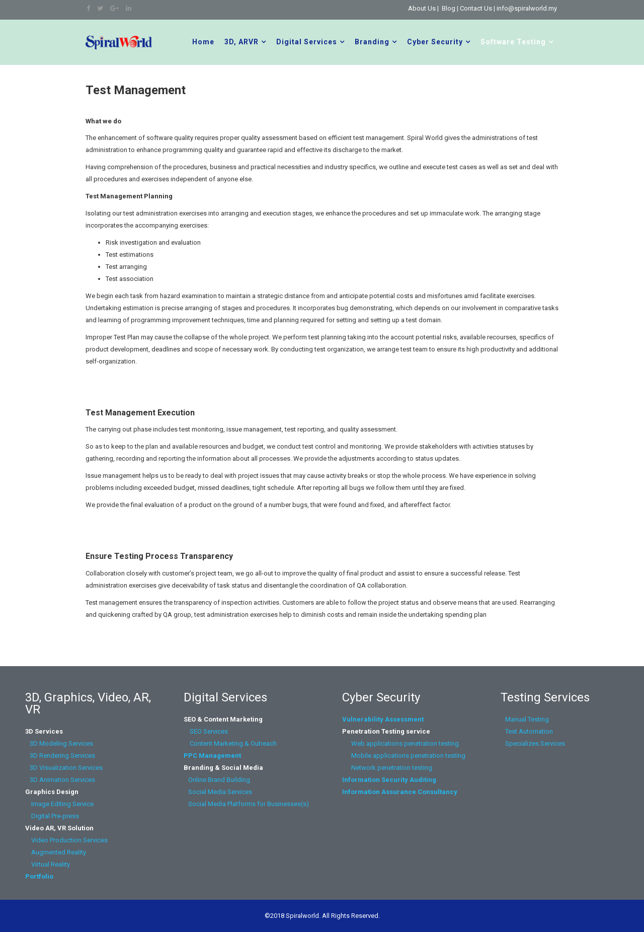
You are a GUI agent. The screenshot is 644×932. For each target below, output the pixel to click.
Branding (372, 42)
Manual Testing (526, 719)
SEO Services (209, 731)
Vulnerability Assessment (383, 719)
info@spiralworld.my (527, 8)
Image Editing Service (59, 804)
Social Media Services (220, 792)
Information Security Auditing (389, 779)
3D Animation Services (62, 779)
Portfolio (39, 876)
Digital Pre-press (52, 816)
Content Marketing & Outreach (230, 743)
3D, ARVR (241, 42)
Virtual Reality (48, 864)
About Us (422, 8)
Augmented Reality (55, 852)
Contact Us (476, 8)
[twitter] (100, 8)
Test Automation (528, 731)
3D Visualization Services (64, 767)
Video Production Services (68, 840)
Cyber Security (435, 42)
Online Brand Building (219, 779)
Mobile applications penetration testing (403, 755)
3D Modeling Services (60, 743)
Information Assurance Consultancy (399, 792)
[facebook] (88, 8)
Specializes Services (533, 743)
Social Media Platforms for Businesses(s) (246, 804)
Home (203, 42)
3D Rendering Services (61, 755)
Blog (448, 8)
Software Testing (513, 42)
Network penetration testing (391, 767)
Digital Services (306, 42)
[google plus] (114, 8)
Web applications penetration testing (400, 743)
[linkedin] (128, 8)
